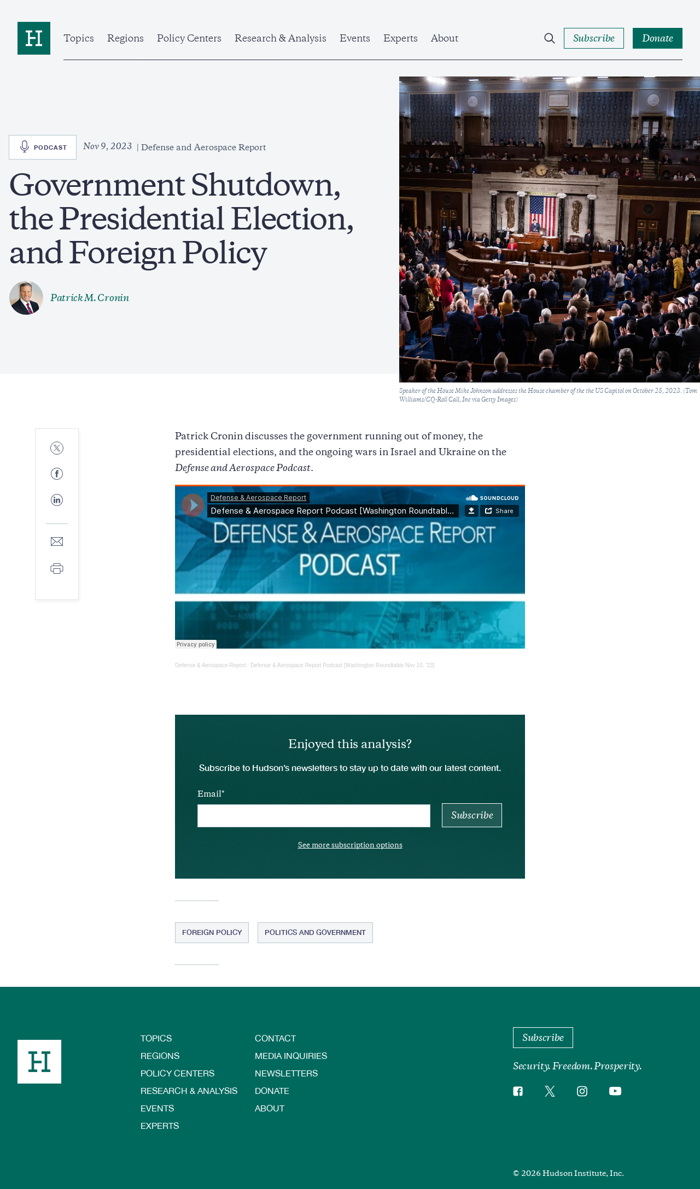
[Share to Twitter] (57, 449)
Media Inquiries (291, 1055)
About (444, 38)
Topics (78, 38)
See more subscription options (350, 845)
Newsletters (286, 1073)
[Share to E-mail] (57, 542)
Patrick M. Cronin (89, 297)
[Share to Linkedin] (57, 508)
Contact (275, 1038)
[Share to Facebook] (57, 474)
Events (355, 38)
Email (209, 794)
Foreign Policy (212, 932)
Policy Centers (189, 38)
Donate (272, 1090)
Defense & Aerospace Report (210, 665)
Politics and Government (315, 932)
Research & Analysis (280, 38)
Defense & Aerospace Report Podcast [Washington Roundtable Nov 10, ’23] (342, 665)
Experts (400, 38)
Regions (125, 38)
